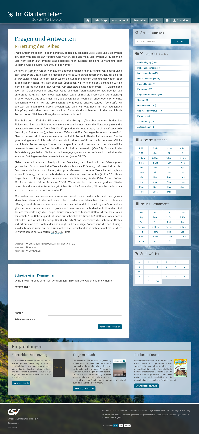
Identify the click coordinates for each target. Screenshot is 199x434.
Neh (183, 167)
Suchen (180, 41)
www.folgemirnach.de (84, 388)
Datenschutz (13, 423)
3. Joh (141, 249)
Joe (141, 187)
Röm (155, 223)
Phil (169, 228)
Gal (141, 228)
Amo (155, 187)
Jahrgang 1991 (59, 244)
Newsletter (139, 20)
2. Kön (183, 162)
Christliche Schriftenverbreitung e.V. (23, 419)
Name (19, 312)
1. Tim (169, 233)
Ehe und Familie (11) (147, 85)
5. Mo (141, 157)
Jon (183, 187)
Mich (141, 192)
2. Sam (155, 162)
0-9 (157, 290)
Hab (169, 192)
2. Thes (155, 233)
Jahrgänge (100, 20)
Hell (121, 426)
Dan (169, 182)
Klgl (141, 182)
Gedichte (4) (143, 102)
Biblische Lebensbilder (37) (150, 68)
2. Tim (183, 233)
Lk (169, 218)
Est (141, 172)
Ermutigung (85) (145, 90)
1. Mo (141, 151)
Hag (142, 197)
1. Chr (141, 167)
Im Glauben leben (39, 16)
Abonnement (120, 20)
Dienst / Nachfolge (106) (149, 79)
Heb (169, 238)
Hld (155, 177)
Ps (169, 172)
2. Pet (155, 243)
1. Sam (141, 162)
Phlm (155, 238)
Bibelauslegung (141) (147, 62)
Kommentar (22, 286)
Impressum (12, 427)
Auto (116, 426)
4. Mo (182, 151)
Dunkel (127, 426)
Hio (155, 172)
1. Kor (169, 223)
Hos (183, 182)
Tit (141, 238)
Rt (183, 157)
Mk (155, 218)
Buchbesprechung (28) (148, 73)
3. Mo (169, 151)
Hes (155, 182)
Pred (141, 177)
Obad (169, 187)
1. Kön (169, 162)
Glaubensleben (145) (147, 107)
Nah (155, 192)
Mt (141, 218)
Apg (141, 223)
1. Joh (169, 243)
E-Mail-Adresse (25, 319)
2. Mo (155, 151)
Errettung (33, 251)
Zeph (182, 192)
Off (169, 249)
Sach (155, 197)
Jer (182, 177)
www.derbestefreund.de (146, 386)
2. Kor (183, 223)
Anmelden (181, 20)
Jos (155, 157)
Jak (182, 238)
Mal (169, 197)
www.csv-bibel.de (21, 383)
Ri (169, 157)
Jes (169, 177)
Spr (182, 172)
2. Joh (183, 243)
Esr (169, 167)
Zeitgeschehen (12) (146, 130)
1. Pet (141, 243)
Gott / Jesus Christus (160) (150, 113)
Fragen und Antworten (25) (150, 96)
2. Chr (155, 167)
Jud (155, 249)
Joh (183, 218)
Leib (40, 251)
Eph (155, 228)
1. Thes (141, 233)
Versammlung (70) (146, 124)
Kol (182, 228)
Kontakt (156, 20)
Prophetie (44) (144, 118)
